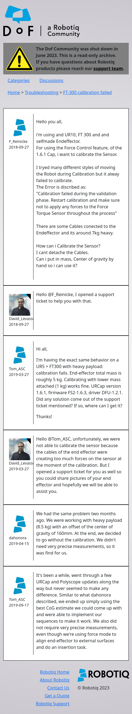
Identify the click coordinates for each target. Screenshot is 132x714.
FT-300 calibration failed (87, 92)
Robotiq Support (52, 704)
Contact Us (58, 688)
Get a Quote (57, 696)
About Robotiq (54, 680)
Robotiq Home (54, 672)
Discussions (51, 80)
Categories (19, 80)
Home (14, 92)
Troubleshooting (42, 92)
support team (108, 68)
